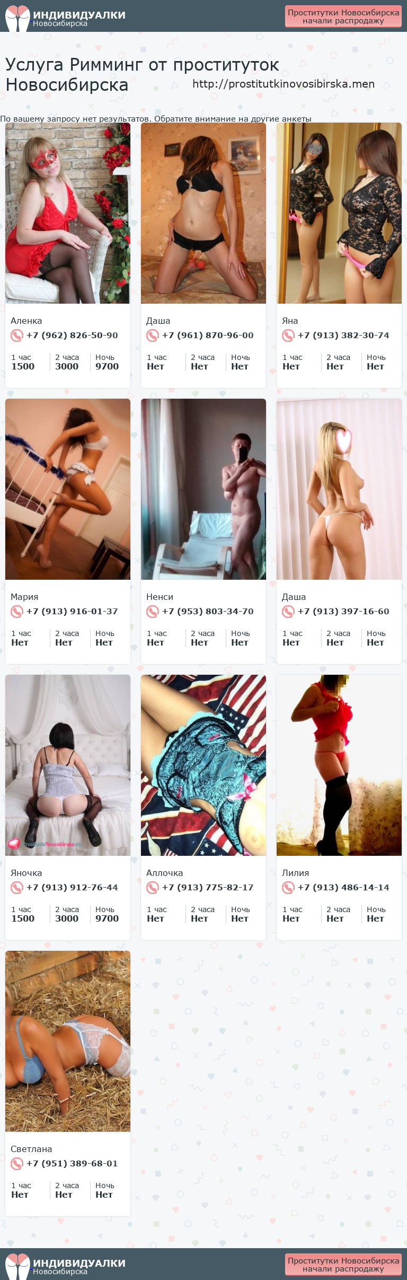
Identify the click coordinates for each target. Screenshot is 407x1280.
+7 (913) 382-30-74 (336, 335)
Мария (25, 596)
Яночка (26, 873)
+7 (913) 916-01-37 (64, 611)
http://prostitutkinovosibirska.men (284, 83)
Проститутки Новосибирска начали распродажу (344, 16)
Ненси (159, 596)
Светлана (31, 1149)
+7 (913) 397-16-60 (336, 611)
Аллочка (164, 873)
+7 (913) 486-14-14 (336, 887)
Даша (158, 320)
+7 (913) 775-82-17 (200, 887)
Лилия (295, 873)
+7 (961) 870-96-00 (200, 335)
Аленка (26, 320)
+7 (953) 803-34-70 (200, 611)
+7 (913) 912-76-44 (64, 887)
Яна (290, 320)
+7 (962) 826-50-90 (64, 335)
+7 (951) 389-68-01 (64, 1163)
